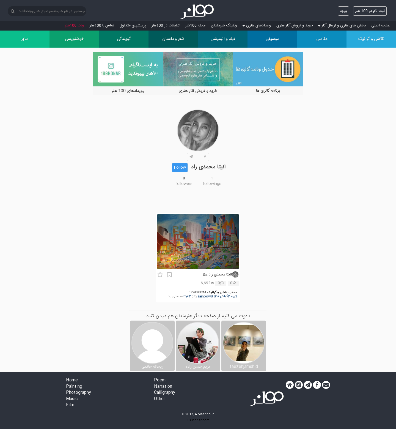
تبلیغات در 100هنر (166, 25)
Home (72, 380)
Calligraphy (164, 393)
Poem (160, 380)
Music (72, 399)
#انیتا (187, 296)
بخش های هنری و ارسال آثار (342, 25)
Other (159, 399)
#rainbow (205, 296)
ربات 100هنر (74, 25)
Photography (78, 393)
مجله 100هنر (195, 25)
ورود (343, 11)
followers (184, 184)
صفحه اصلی (381, 25)
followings (212, 184)
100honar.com (198, 420)
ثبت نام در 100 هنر (370, 11)
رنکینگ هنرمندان (224, 25)
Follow (180, 167)
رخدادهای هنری (257, 25)
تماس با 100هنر (102, 25)
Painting (74, 387)
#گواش (225, 296)
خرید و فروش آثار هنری (294, 25)
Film (70, 405)
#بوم (234, 296)
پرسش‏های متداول (133, 25)
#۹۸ (216, 296)
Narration (163, 387)
